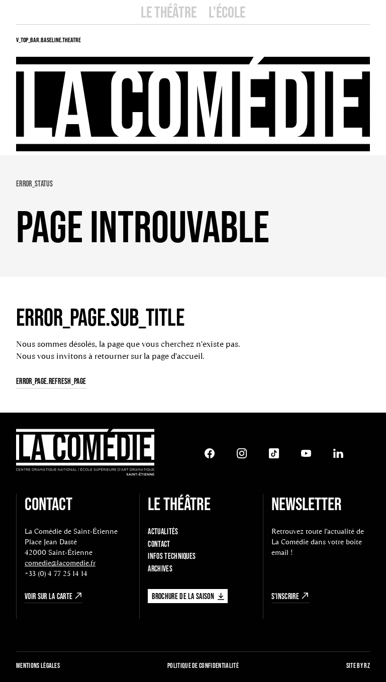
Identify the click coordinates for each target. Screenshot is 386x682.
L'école (227, 12)
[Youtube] (306, 453)
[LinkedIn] (338, 453)
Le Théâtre (169, 12)
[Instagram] (242, 453)
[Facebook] (210, 453)
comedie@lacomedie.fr (60, 563)
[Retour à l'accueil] (85, 453)
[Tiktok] (274, 453)
